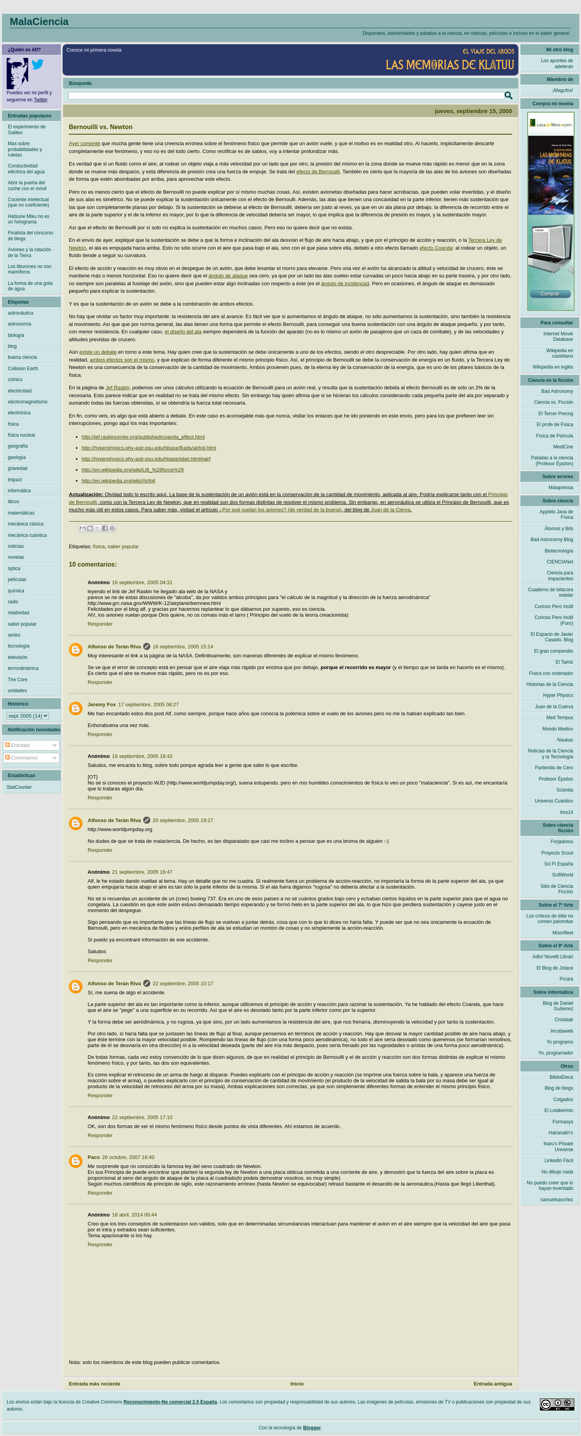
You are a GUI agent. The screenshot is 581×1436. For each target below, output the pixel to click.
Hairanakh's (561, 1132)
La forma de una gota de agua (30, 286)
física (98, 546)
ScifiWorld (562, 875)
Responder (100, 624)
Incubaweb (561, 1031)
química (16, 591)
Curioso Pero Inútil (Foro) (553, 620)
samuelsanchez (557, 1199)
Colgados (563, 1099)
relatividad (18, 612)
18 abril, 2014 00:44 (134, 1215)
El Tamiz (564, 662)
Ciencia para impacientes (560, 575)
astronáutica (20, 313)
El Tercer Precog (556, 413)
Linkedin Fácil (559, 1160)
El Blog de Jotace (555, 968)
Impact (15, 479)
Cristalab (564, 1019)
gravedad (17, 468)
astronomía (19, 324)
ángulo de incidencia (344, 283)
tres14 (566, 812)
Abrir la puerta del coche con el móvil (27, 185)
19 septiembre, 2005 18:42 (142, 756)
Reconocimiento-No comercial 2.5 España (170, 1402)
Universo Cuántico (554, 801)
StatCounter (19, 787)
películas (17, 579)
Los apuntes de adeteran (557, 63)
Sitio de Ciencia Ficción (557, 889)
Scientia (564, 790)
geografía (18, 446)
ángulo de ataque (228, 276)
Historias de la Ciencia (550, 684)
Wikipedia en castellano (559, 353)
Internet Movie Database (558, 336)
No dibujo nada (557, 1172)
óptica (14, 568)
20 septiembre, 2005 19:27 (183, 820)
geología (17, 457)
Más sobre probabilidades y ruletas (25, 149)
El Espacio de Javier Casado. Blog (552, 637)
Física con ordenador (551, 673)
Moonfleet (562, 933)
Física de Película (554, 436)
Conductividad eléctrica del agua (26, 168)
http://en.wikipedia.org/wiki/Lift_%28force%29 (133, 470)
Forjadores (562, 841)
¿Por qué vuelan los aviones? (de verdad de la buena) (280, 510)
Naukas (565, 740)
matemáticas (21, 513)
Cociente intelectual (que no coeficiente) (28, 202)
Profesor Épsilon (556, 779)
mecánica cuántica (27, 535)
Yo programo (560, 1042)
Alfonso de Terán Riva (114, 647)
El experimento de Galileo (27, 129)
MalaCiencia (39, 21)
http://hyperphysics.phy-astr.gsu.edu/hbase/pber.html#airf (146, 459)
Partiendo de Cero (554, 767)
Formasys (562, 1122)
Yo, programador (555, 1053)
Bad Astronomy (557, 391)
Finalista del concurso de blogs (30, 235)
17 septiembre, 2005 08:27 (148, 704)
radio (13, 602)
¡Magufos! (562, 90)
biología (16, 335)
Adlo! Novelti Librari (552, 956)
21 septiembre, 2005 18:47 (142, 872)
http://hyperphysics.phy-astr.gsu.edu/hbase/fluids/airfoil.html (149, 448)
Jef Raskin (118, 387)
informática (19, 490)
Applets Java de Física (556, 514)
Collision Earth (23, 368)
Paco (94, 1157)
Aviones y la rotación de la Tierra (29, 252)
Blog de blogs (559, 1088)
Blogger (312, 1428)
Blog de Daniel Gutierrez (558, 1006)
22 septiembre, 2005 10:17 (183, 983)
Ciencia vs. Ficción (553, 402)
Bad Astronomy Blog (552, 539)
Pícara (566, 979)
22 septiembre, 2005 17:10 (142, 1117)
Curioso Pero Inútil (553, 606)
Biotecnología (559, 551)
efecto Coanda (436, 248)
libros (13, 501)
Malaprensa (561, 487)
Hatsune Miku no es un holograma (28, 219)
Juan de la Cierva (390, 510)
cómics (15, 379)
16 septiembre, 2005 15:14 (183, 647)
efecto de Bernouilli (318, 172)
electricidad (20, 391)
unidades (17, 690)
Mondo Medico (557, 729)
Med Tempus (560, 717)
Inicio (297, 1384)
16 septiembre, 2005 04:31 (142, 582)
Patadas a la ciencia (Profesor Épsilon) (552, 460)
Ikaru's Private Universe (558, 1146)
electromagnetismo (27, 402)
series (14, 635)
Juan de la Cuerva (554, 706)
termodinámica (23, 668)
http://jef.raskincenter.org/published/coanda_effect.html (143, 437)
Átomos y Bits (559, 528)
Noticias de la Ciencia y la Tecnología (550, 753)
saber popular (123, 546)
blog (12, 346)
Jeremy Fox (102, 704)
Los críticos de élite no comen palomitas (550, 918)
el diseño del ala (183, 332)
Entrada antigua (493, 1384)
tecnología (18, 646)
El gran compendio (553, 651)
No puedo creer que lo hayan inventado (550, 1185)
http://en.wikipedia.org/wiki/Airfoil (118, 481)
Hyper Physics (558, 695)
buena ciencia (22, 357)
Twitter (40, 100)
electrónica (19, 413)
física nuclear (22, 435)
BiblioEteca (561, 1077)
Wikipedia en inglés (553, 367)
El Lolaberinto (559, 1110)
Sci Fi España (558, 864)
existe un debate (98, 352)
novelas (16, 557)
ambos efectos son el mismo (122, 360)
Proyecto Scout (557, 853)
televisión (17, 657)
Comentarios (21, 758)
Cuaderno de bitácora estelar (550, 592)
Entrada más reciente (95, 1384)
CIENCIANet (560, 562)
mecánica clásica (25, 524)
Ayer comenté (84, 143)
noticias (16, 546)
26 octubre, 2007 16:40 (128, 1157)
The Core (17, 679)
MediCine (563, 447)
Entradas (17, 745)
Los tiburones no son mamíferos (29, 269)
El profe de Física (555, 424)
